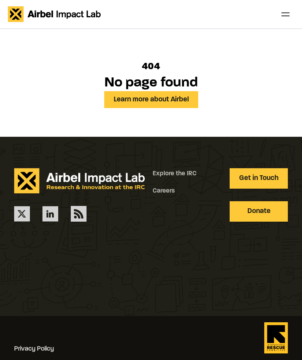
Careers (164, 191)
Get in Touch (258, 178)
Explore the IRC (175, 174)
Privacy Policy (34, 349)
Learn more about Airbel (151, 99)
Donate (259, 211)
